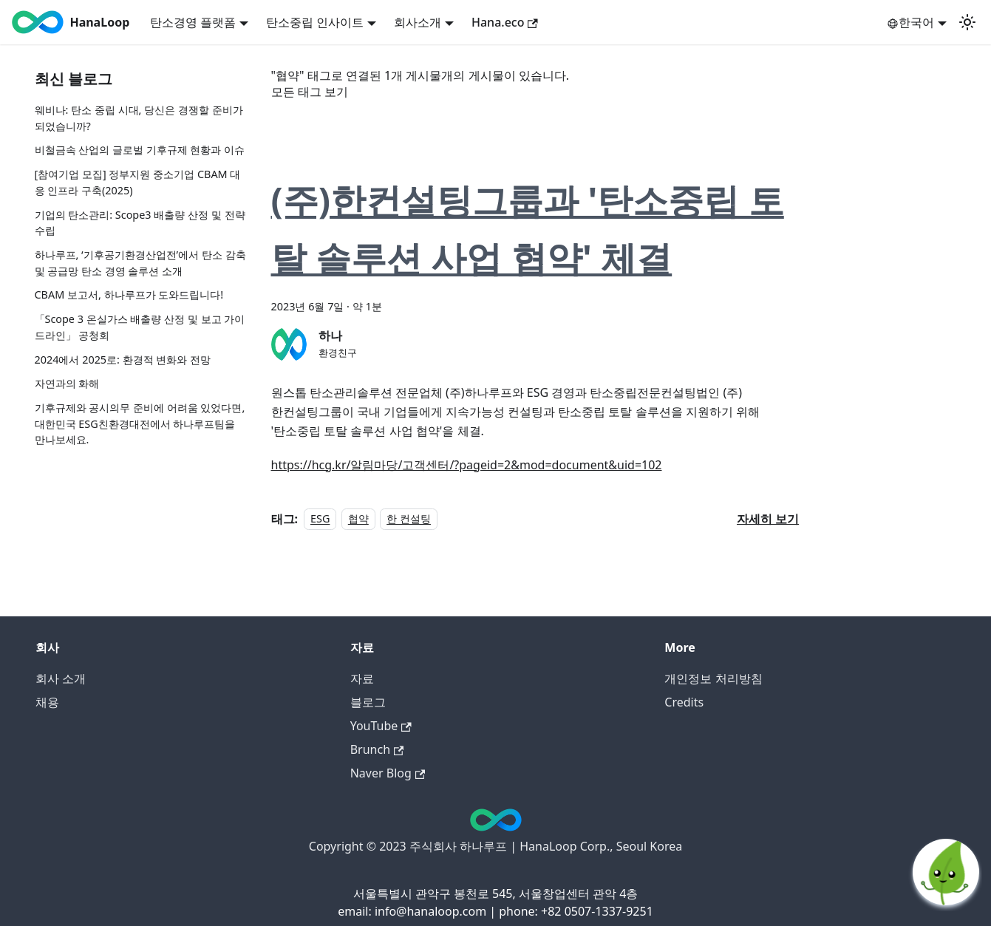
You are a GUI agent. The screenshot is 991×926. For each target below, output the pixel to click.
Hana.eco (504, 22)
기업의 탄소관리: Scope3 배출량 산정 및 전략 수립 (140, 223)
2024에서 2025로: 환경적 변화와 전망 (123, 360)
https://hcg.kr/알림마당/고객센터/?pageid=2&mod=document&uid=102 (466, 465)
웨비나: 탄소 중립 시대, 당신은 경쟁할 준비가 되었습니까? (139, 118)
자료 (362, 678)
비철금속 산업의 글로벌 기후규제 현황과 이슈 (140, 150)
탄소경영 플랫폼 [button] (193, 22)
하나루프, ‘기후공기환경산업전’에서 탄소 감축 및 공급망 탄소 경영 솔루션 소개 (140, 263)
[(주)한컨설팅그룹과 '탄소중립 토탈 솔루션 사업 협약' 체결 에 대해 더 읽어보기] (768, 519)
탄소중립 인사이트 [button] (315, 22)
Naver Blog (387, 773)
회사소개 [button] (417, 22)
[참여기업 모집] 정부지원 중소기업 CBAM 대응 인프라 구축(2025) (138, 182)
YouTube (381, 726)
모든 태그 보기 (309, 92)
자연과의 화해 (67, 383)
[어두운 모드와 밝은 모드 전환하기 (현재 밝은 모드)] (967, 22)
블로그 (368, 702)
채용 (47, 702)
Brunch (377, 749)
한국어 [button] (910, 22)
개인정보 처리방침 (713, 678)
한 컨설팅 (408, 519)
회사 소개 (60, 678)
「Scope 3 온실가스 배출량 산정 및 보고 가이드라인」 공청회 (140, 327)
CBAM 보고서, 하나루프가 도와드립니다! (129, 294)
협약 (358, 519)
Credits (684, 702)
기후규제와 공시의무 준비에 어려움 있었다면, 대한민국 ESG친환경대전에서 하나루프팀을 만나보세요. (140, 423)
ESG (320, 519)
